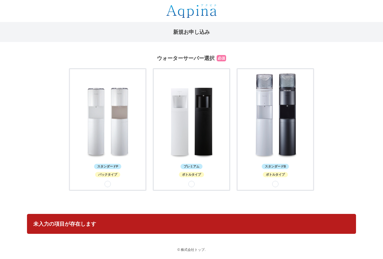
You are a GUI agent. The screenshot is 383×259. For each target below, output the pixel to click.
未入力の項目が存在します (64, 224)
